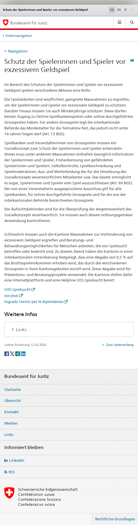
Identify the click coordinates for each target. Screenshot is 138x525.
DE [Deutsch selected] (112, 10)
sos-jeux (11, 295)
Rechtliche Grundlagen (115, 519)
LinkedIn (16, 460)
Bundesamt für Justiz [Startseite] (28, 22)
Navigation (17, 51)
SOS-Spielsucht (17, 289)
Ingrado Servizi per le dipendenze (33, 301)
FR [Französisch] (119, 10)
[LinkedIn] (23, 353)
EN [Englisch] (132, 9)
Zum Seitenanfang (119, 345)
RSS (12, 472)
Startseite (12, 389)
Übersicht (12, 400)
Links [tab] (21, 329)
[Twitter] (12, 353)
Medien (11, 423)
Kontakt (11, 411)
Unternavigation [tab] (18, 35)
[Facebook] (7, 353)
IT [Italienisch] (125, 10)
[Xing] (18, 353)
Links (8, 434)
